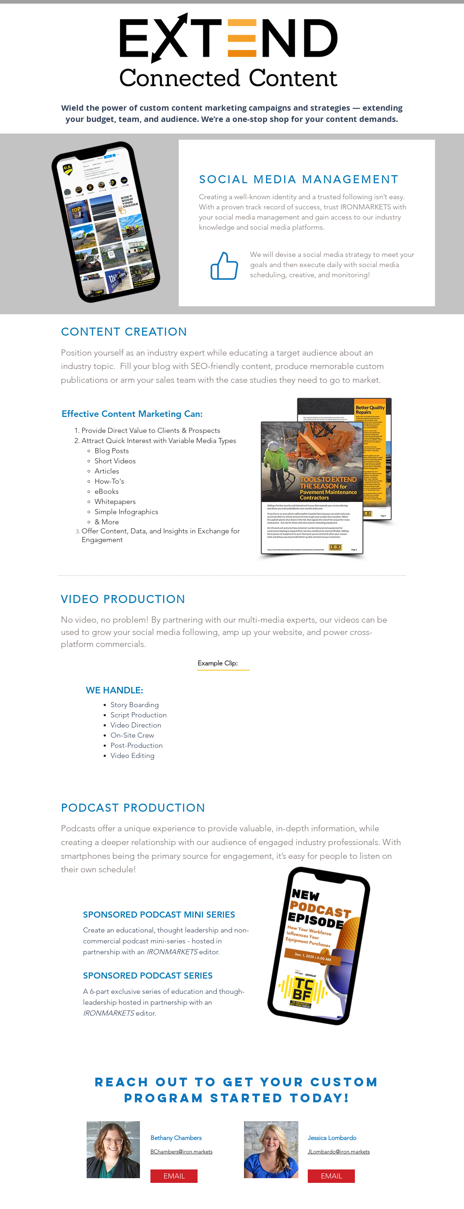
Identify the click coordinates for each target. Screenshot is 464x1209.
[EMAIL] (174, 1176)
